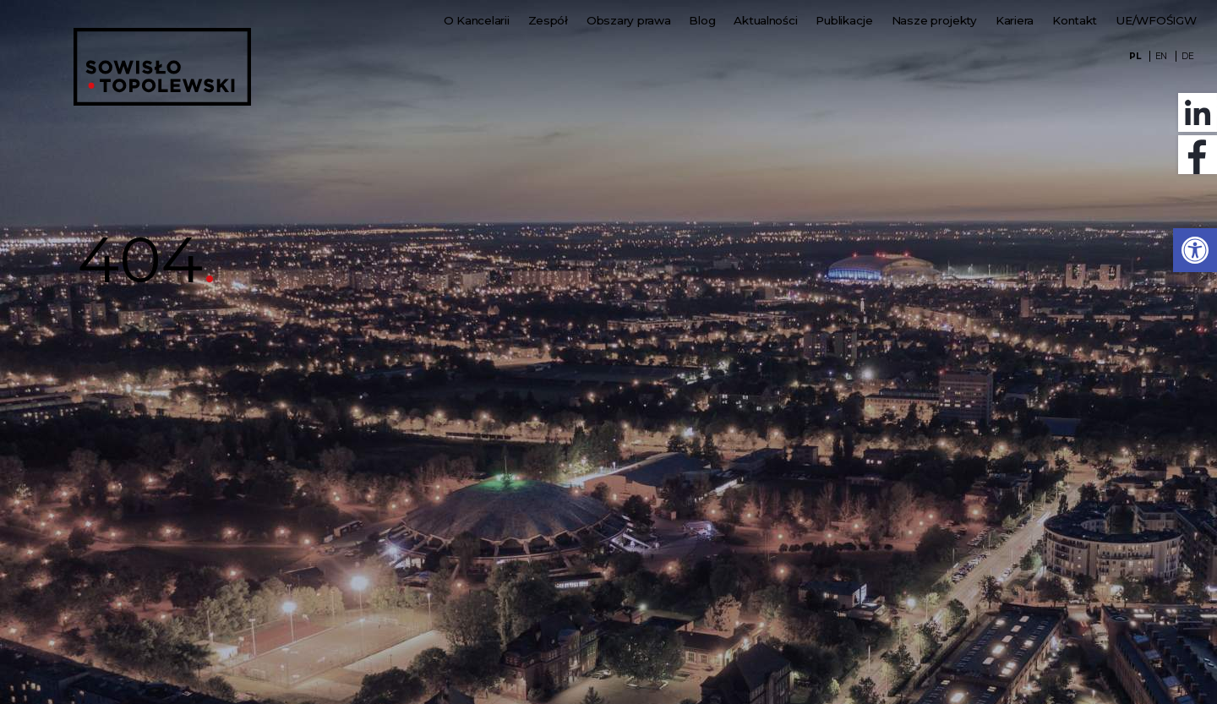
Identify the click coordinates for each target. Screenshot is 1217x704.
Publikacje (844, 20)
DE (1187, 56)
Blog (702, 20)
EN (1161, 56)
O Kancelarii (477, 20)
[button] (1195, 250)
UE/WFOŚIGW (1156, 20)
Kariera (1015, 20)
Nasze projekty (934, 20)
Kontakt (1074, 20)
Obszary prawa (629, 20)
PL (1134, 56)
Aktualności (765, 20)
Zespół (548, 20)
